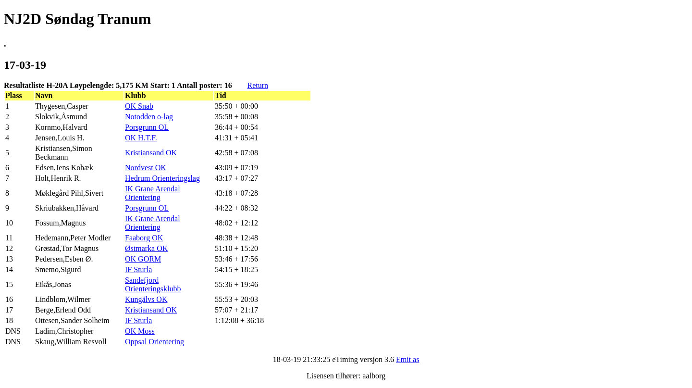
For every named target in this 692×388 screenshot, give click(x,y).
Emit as (407, 359)
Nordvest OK (145, 167)
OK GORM (143, 259)
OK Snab (139, 106)
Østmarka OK (146, 248)
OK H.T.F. (141, 138)
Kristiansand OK (151, 153)
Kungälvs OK (146, 299)
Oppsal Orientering (154, 342)
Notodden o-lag (149, 117)
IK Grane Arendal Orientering (152, 193)
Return (257, 85)
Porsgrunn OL (147, 127)
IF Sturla (138, 269)
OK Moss (140, 331)
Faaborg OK (144, 238)
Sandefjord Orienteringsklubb (153, 284)
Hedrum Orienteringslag (162, 178)
